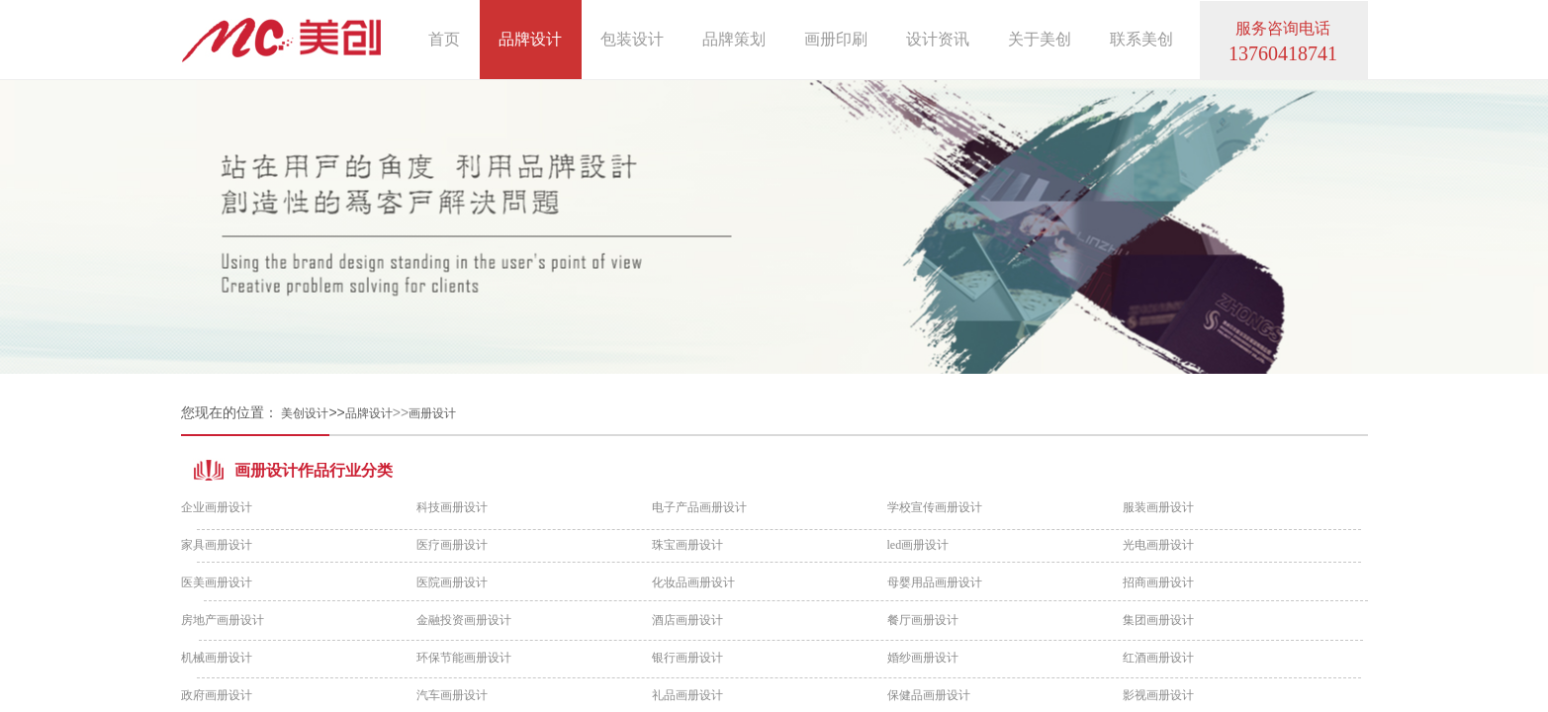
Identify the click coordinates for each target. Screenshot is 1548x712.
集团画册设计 (1158, 620)
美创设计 (304, 413)
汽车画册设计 (452, 695)
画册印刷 (835, 39)
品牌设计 (369, 413)
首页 (444, 39)
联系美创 (1141, 39)
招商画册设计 (1158, 582)
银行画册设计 (687, 658)
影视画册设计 (1158, 695)
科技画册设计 (452, 507)
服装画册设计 (1158, 507)
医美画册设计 (216, 582)
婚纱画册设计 (922, 658)
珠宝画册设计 (687, 545)
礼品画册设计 (687, 695)
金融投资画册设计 (463, 620)
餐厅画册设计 (922, 620)
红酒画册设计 (1158, 658)
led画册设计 (918, 545)
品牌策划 (734, 39)
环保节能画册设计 (463, 658)
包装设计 (632, 39)
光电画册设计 (1158, 545)
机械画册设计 (216, 658)
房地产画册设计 (222, 620)
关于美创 (1039, 39)
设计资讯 (937, 39)
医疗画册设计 (452, 545)
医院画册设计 (452, 582)
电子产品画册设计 (699, 507)
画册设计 (432, 413)
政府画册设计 (216, 695)
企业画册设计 (216, 507)
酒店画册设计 (687, 620)
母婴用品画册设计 (934, 582)
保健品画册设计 (928, 695)
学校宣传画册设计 (934, 507)
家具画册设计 (216, 545)
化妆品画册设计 (693, 582)
